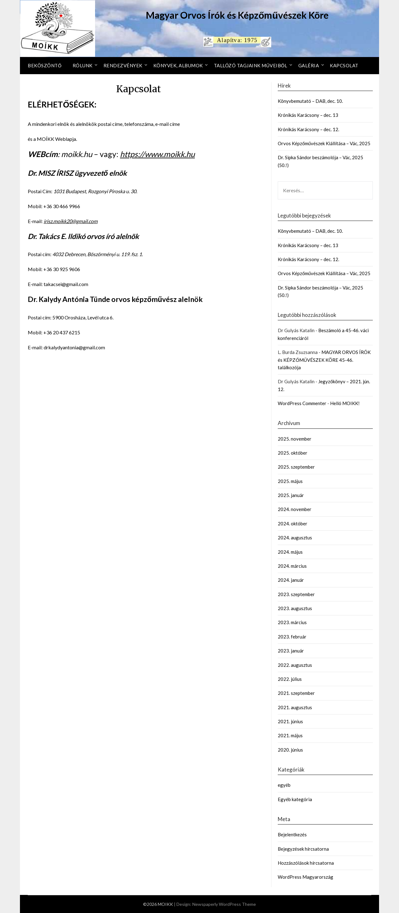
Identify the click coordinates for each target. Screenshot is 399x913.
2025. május (290, 481)
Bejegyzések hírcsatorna (303, 849)
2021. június (290, 721)
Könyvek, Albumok (178, 65)
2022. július (290, 679)
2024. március (292, 566)
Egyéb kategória (295, 799)
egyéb (284, 785)
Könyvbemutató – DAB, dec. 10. (310, 101)
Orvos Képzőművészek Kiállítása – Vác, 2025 (324, 143)
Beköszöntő (45, 65)
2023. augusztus (295, 608)
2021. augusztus (295, 707)
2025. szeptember (296, 467)
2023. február (292, 636)
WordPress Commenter (302, 403)
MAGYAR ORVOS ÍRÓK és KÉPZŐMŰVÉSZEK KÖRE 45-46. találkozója (324, 359)
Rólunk (83, 65)
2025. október (292, 453)
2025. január (291, 495)
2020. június (290, 750)
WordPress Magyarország (305, 877)
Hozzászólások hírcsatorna (306, 863)
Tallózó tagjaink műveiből (250, 65)
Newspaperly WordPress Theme (224, 904)
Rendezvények (122, 65)
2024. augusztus (295, 537)
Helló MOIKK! (345, 403)
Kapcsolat (344, 65)
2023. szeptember (296, 594)
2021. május (290, 735)
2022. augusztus (295, 665)
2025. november (294, 439)
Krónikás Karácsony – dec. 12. (308, 129)
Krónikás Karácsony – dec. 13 (308, 115)
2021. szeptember (296, 693)
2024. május (290, 552)
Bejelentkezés (292, 834)
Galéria (308, 65)
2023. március (292, 622)
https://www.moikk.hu (157, 154)
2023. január (291, 650)
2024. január (291, 580)
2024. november (294, 509)
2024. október (292, 523)
